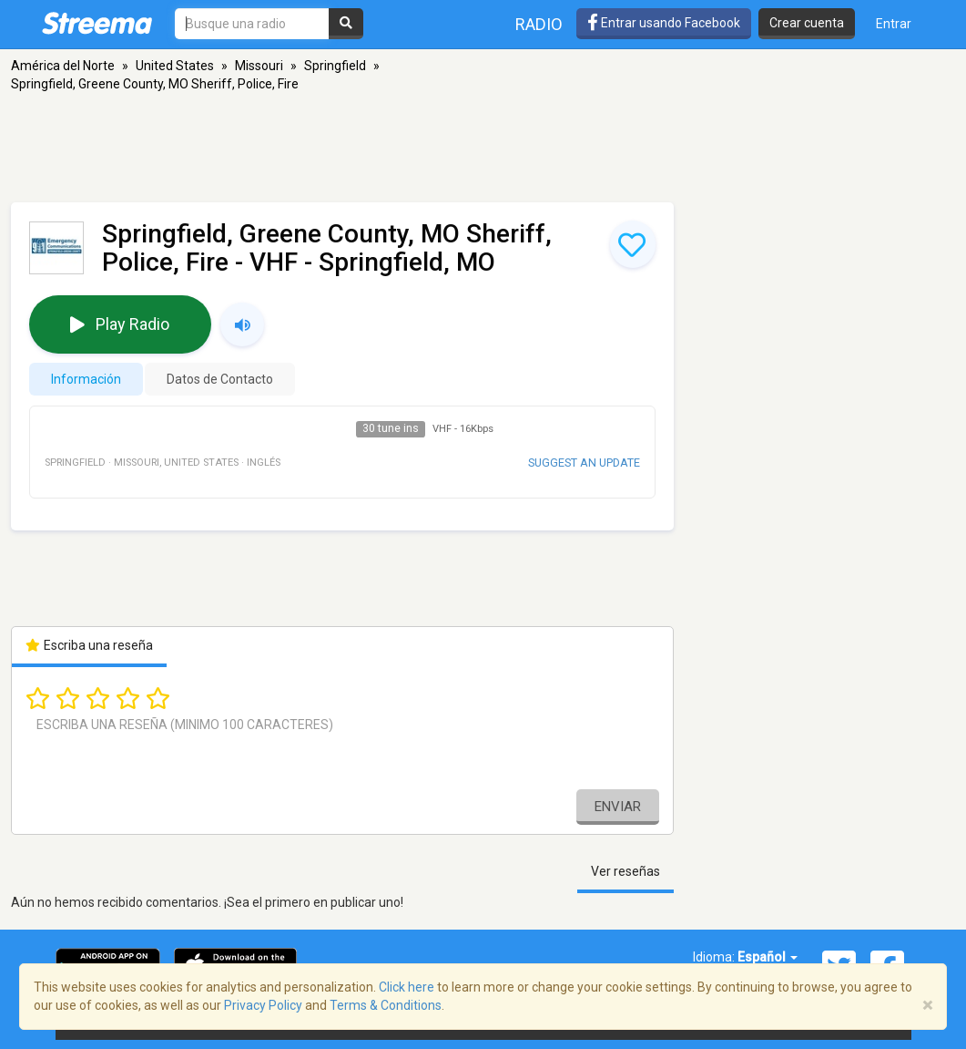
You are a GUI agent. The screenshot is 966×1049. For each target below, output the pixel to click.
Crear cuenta (806, 22)
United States (175, 65)
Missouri (259, 65)
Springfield (335, 65)
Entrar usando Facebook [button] (663, 22)
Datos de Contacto (220, 379)
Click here (406, 987)
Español (767, 957)
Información (86, 379)
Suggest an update (584, 462)
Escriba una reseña (89, 645)
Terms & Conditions (386, 1005)
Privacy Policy (263, 1005)
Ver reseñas (625, 871)
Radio (539, 24)
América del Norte (63, 65)
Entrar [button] (893, 23)
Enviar (618, 806)
